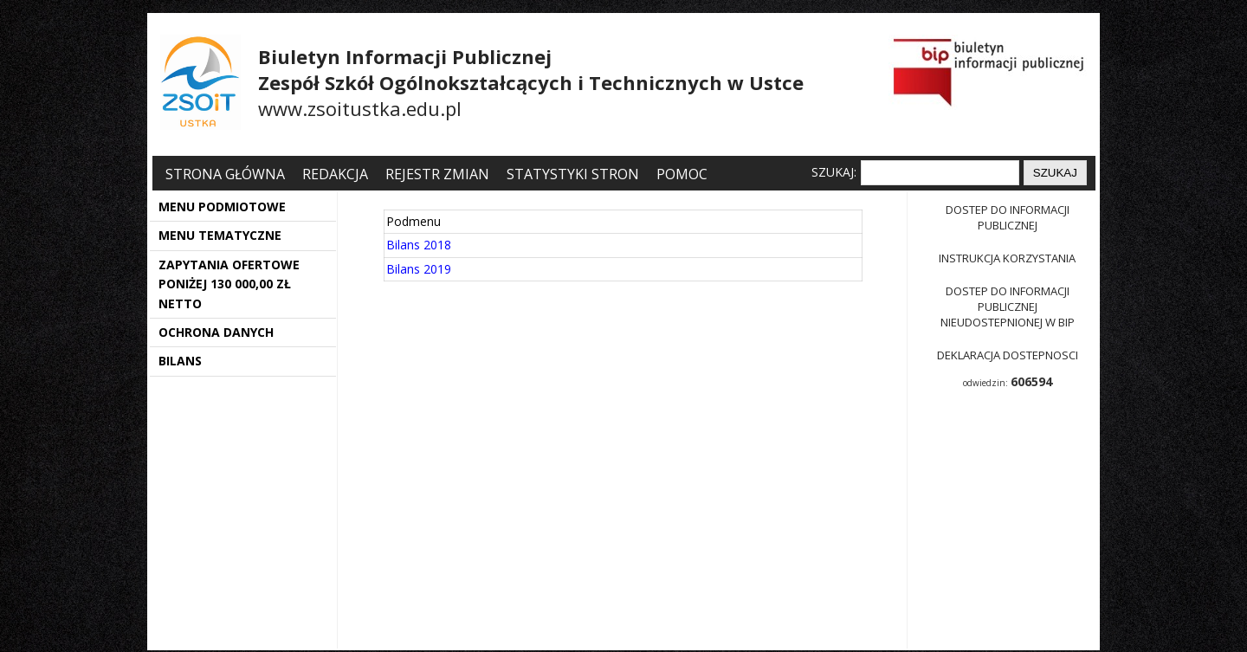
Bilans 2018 (418, 244)
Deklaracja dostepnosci (1007, 355)
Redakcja (335, 174)
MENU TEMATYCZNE (219, 235)
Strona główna (226, 174)
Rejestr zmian (437, 174)
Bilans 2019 (418, 269)
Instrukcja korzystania (1007, 258)
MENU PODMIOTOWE (222, 206)
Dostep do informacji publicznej (1007, 217)
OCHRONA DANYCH (216, 332)
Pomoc (681, 174)
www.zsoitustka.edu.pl (360, 108)
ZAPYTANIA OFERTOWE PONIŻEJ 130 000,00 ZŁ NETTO (229, 284)
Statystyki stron (573, 174)
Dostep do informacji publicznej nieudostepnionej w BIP (1007, 306)
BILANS (180, 360)
